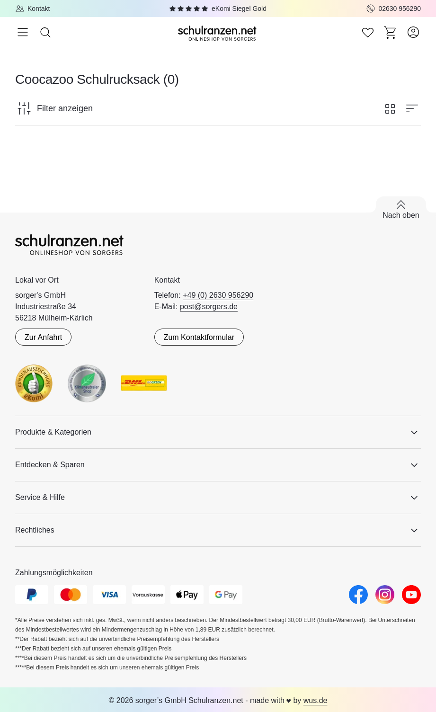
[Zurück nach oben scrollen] (401, 210)
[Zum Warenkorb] (390, 32)
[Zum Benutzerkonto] (413, 32)
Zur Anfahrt (43, 337)
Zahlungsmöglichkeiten (54, 573)
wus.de (315, 700)
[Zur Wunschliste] (367, 32)
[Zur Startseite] (218, 32)
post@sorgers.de (209, 307)
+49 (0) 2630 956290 (218, 295)
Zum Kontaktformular (199, 337)
